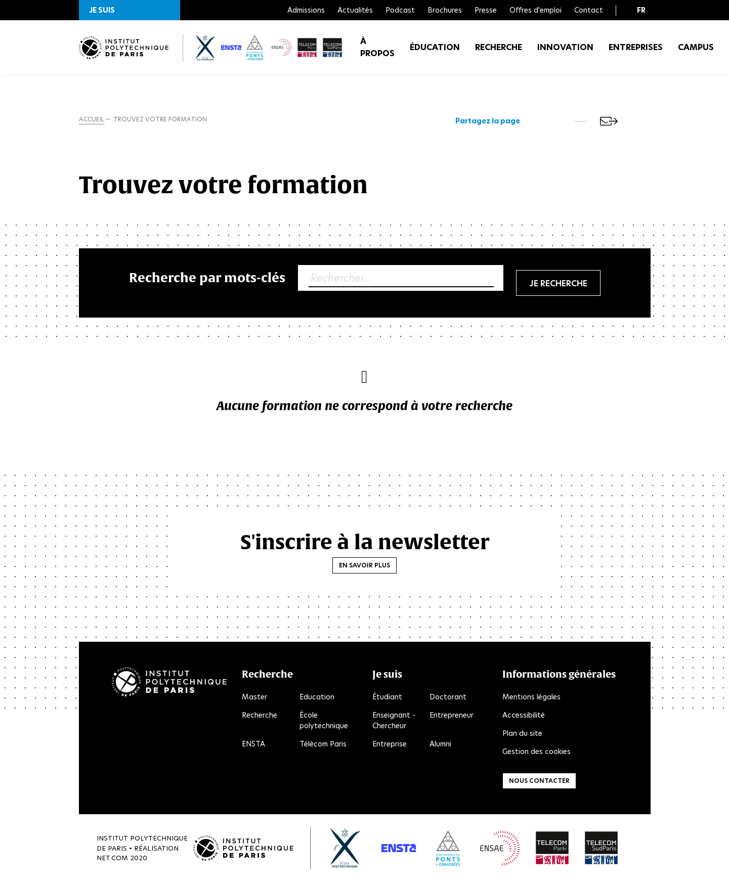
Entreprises (636, 50)
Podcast (400, 10)
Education (316, 698)
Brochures (444, 10)
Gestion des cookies (536, 752)
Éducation (435, 50)
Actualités (355, 10)
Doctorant (448, 698)
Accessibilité (523, 716)
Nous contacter (539, 781)
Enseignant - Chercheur (393, 721)
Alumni (440, 745)
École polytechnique (323, 721)
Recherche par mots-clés (207, 279)
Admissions (306, 10)
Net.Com (112, 859)
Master (254, 698)
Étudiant (387, 698)
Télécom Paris (323, 745)
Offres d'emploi (535, 10)
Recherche (498, 50)
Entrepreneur (452, 716)
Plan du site (522, 734)
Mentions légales (531, 698)
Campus (696, 50)
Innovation (565, 50)
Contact (588, 10)
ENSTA (253, 745)
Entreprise (389, 745)
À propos (377, 50)
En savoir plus (364, 566)
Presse (486, 10)
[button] (129, 10)
